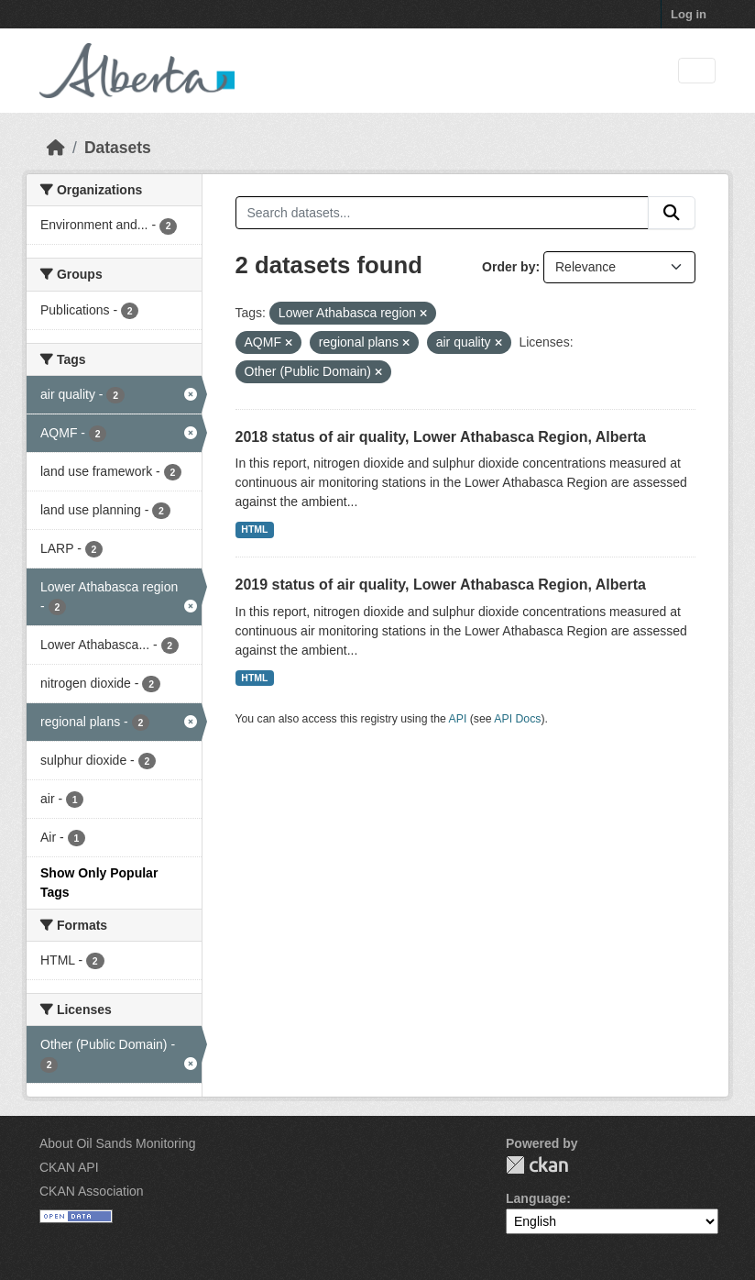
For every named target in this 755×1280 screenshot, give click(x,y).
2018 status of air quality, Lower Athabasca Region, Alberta (440, 437)
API (458, 718)
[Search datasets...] (442, 212)
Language (536, 1198)
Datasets (117, 147)
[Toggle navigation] (697, 71)
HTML (254, 529)
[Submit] (671, 212)
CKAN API (69, 1167)
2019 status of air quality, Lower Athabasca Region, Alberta (440, 584)
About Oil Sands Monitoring (117, 1143)
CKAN (537, 1165)
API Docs (517, 718)
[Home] (56, 147)
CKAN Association (91, 1191)
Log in (688, 14)
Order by (508, 266)
